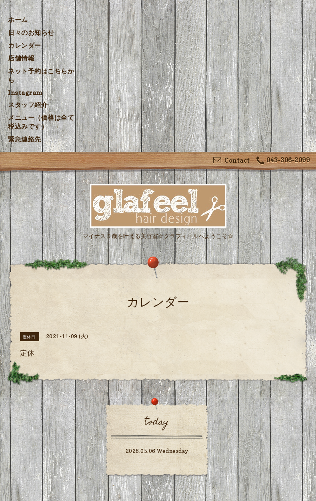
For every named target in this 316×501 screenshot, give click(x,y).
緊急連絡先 (24, 139)
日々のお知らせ (31, 32)
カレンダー (24, 45)
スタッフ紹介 (28, 105)
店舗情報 (21, 58)
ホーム (18, 20)
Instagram (25, 93)
